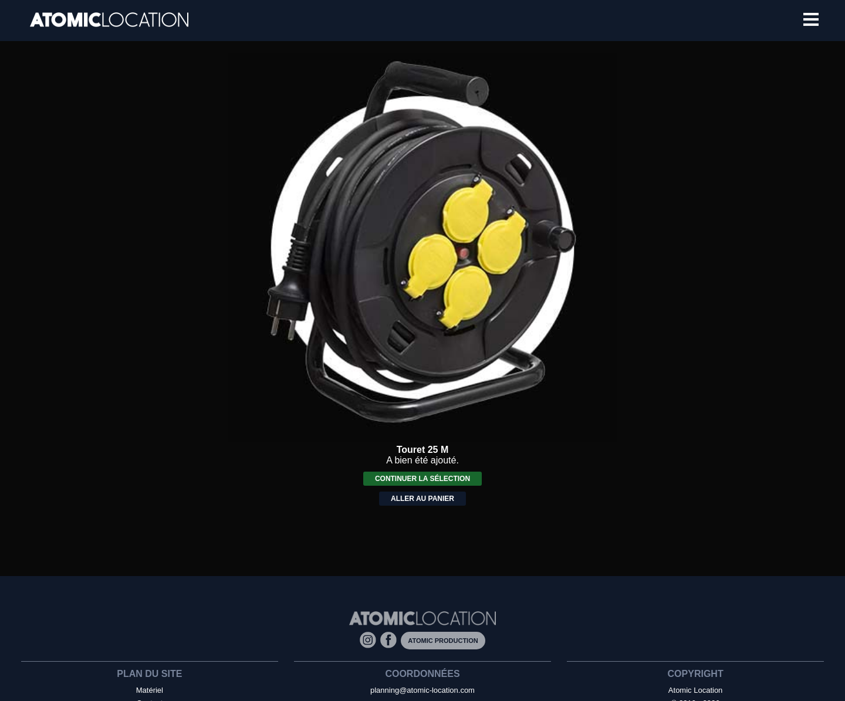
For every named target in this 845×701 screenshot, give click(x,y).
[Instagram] (370, 640)
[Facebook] (390, 640)
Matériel (149, 690)
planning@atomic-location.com (422, 690)
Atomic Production (443, 640)
